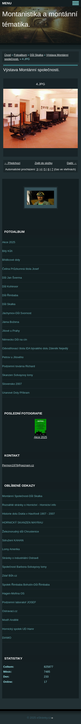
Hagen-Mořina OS (13, 593)
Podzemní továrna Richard (18, 366)
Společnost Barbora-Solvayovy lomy (24, 566)
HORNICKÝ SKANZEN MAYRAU (22, 522)
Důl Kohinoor (10, 286)
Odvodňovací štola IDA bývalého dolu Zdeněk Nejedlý (35, 348)
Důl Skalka (36, 55)
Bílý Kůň (7, 251)
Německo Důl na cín (14, 339)
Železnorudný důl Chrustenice (20, 531)
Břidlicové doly (11, 259)
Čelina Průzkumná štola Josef (20, 268)
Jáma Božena (10, 322)
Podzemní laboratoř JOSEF (19, 602)
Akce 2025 (8, 242)
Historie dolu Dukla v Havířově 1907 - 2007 (28, 513)
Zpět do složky (43, 163)
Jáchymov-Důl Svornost (16, 313)
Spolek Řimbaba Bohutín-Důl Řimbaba (26, 584)
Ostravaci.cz (9, 611)
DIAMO (6, 637)
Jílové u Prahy (11, 330)
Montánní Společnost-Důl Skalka (22, 496)
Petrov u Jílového (13, 357)
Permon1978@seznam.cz (18, 465)
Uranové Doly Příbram (16, 392)
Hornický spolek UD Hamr (18, 628)
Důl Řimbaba (10, 295)
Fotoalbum (20, 55)
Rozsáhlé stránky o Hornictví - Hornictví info (29, 504)
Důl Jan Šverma (12, 277)
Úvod (7, 55)
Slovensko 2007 (12, 383)
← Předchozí (12, 163)
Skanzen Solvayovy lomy (17, 375)
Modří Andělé (10, 619)
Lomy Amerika (11, 549)
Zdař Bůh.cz (9, 575)
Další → (72, 163)
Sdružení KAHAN (13, 540)
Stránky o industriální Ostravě (20, 558)
